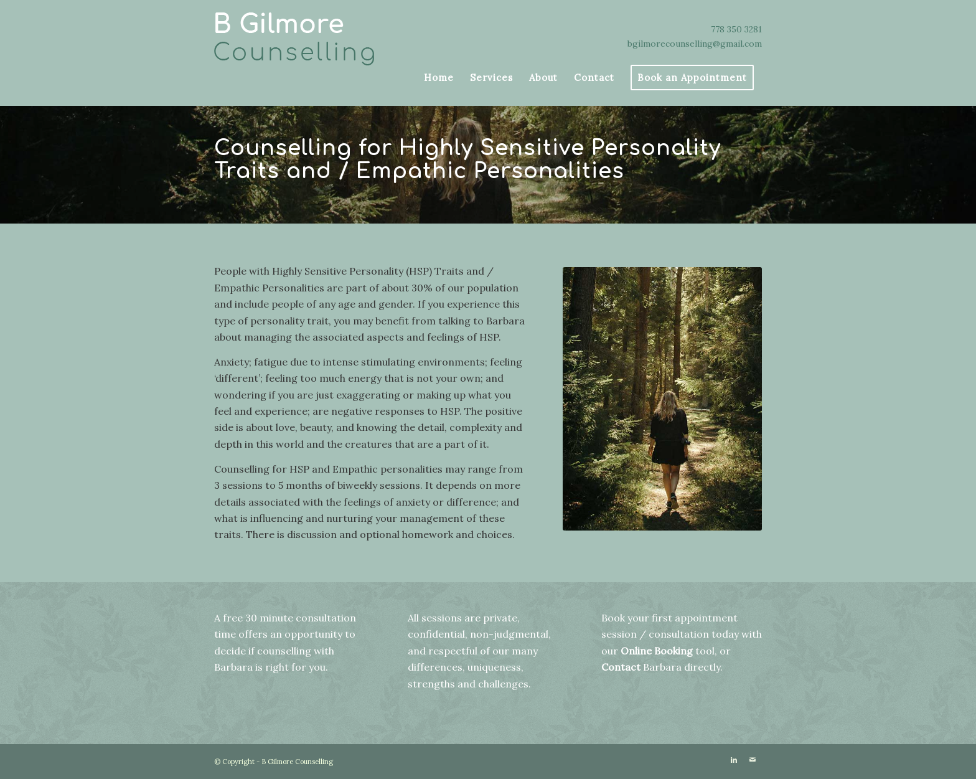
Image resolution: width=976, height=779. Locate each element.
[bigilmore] (301, 40)
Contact (620, 667)
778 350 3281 (736, 29)
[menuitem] (439, 77)
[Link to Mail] (752, 759)
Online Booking (657, 650)
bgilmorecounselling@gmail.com (694, 43)
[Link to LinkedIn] (734, 759)
